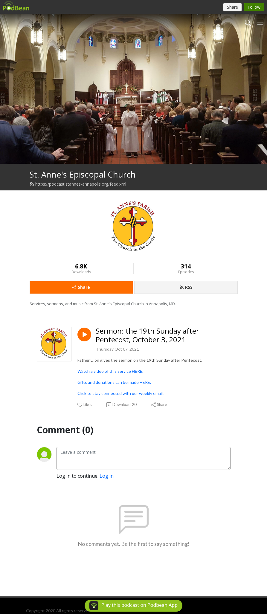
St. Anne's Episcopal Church (83, 174)
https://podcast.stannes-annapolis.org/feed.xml (78, 184)
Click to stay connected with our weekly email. (120, 393)
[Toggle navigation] (260, 22)
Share (81, 287)
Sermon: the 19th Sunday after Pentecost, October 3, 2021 (147, 335)
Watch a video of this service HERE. (110, 371)
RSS (186, 287)
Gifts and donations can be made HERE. (114, 382)
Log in (107, 476)
